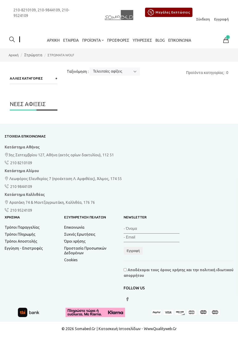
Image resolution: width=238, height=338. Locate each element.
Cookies (71, 260)
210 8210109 (20, 163)
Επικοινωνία (179, 40)
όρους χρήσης (172, 270)
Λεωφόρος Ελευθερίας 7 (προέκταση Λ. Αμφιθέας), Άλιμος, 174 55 (63, 179)
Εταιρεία (71, 40)
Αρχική (53, 40)
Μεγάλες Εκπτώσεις (168, 12)
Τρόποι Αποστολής (21, 241)
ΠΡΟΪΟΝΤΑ (93, 40)
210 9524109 (20, 210)
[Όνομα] (151, 229)
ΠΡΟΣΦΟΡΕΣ (118, 40)
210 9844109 (20, 186)
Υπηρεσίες (142, 40)
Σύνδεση (203, 19)
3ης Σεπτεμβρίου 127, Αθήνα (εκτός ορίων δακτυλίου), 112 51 (59, 155)
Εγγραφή (221, 19)
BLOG (160, 40)
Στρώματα (33, 55)
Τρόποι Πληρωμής (20, 234)
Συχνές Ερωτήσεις (79, 234)
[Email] (151, 238)
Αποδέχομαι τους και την (178, 273)
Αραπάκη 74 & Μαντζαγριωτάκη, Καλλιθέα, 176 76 (50, 202)
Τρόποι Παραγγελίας (22, 227)
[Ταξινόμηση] (114, 71)
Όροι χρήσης (75, 241)
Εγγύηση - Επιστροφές (24, 248)
